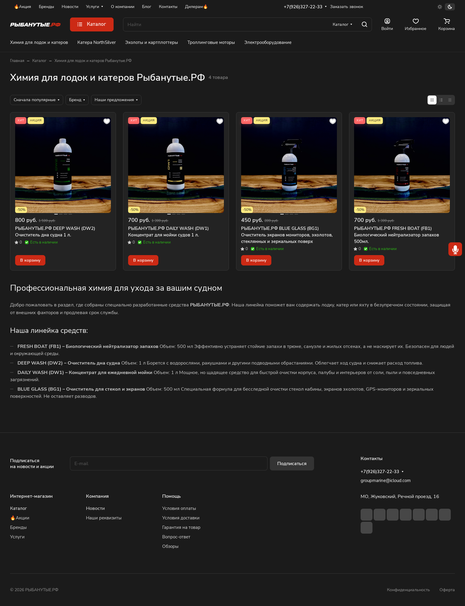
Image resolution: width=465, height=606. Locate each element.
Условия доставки (181, 518)
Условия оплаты (179, 508)
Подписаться (292, 463)
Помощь (171, 496)
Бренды (18, 527)
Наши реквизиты (104, 518)
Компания (97, 496)
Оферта (447, 590)
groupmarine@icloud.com (386, 480)
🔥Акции (19, 518)
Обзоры (170, 546)
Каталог (18, 508)
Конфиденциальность (408, 590)
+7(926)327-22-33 (303, 6)
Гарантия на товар (181, 527)
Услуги (17, 537)
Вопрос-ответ (176, 537)
